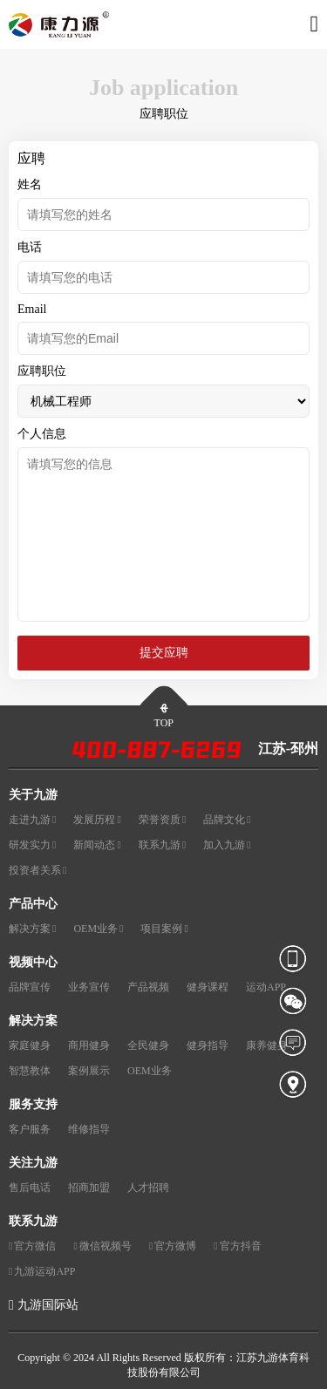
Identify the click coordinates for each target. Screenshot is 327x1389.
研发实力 (32, 845)
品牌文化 (226, 820)
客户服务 (30, 1129)
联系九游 (162, 845)
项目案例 (163, 929)
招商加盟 (89, 1187)
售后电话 (30, 1187)
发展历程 (96, 820)
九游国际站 (47, 1304)
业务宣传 (89, 987)
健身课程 (207, 987)
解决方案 (32, 929)
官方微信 (32, 1246)
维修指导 (89, 1129)
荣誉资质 (162, 820)
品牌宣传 (30, 987)
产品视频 (148, 987)
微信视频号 (102, 1246)
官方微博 (172, 1246)
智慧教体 (30, 1071)
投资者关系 (37, 870)
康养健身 (267, 1045)
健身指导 (207, 1045)
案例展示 (89, 1071)
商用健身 (89, 1045)
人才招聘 (148, 1187)
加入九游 (226, 845)
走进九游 (32, 820)
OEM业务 (98, 929)
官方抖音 (237, 1246)
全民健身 (148, 1045)
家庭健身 (30, 1045)
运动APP (266, 987)
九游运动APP (42, 1271)
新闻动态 (96, 845)
